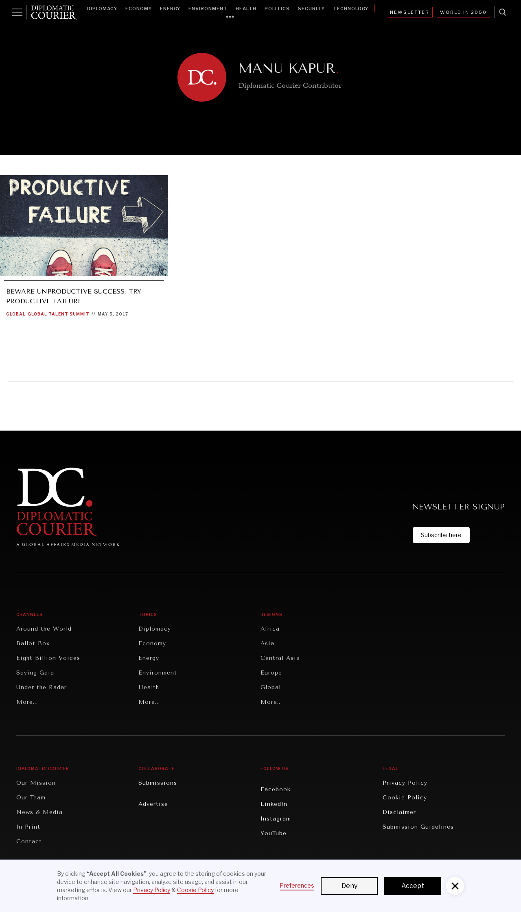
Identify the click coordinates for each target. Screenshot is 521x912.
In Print (28, 826)
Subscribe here (441, 534)
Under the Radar (41, 687)
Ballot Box (33, 643)
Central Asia (280, 658)
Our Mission (36, 782)
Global (16, 313)
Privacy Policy (405, 782)
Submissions (157, 782)
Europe (271, 672)
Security (311, 8)
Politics (277, 8)
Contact (29, 841)
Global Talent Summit (59, 313)
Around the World (44, 628)
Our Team (31, 797)
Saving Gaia (35, 672)
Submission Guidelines (418, 826)
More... (27, 702)
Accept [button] (412, 886)
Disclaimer (399, 812)
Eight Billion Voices (48, 658)
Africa (270, 628)
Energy (170, 8)
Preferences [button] (297, 885)
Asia (267, 643)
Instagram (275, 818)
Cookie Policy (405, 797)
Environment (208, 8)
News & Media (39, 812)
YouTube (273, 833)
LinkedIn (273, 804)
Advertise (153, 804)
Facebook (275, 789)
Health (246, 8)
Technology (350, 8)
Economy (138, 8)
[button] (455, 886)
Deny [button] (349, 886)
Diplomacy (102, 8)
